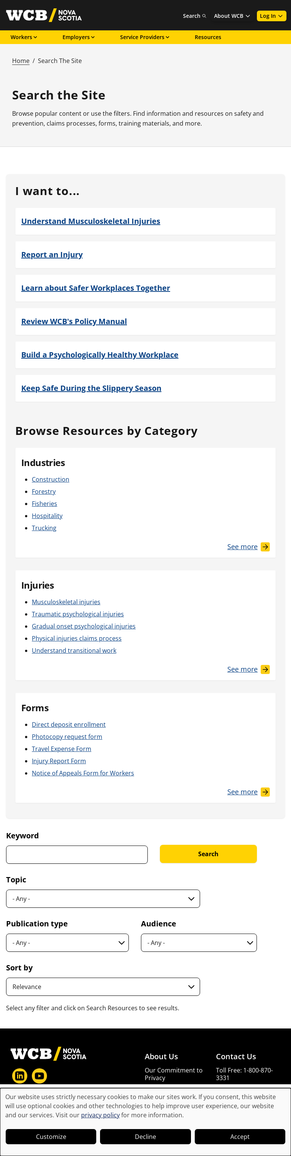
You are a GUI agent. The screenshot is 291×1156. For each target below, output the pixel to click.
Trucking (44, 528)
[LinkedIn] (19, 1076)
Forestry (44, 491)
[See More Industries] (248, 547)
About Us (161, 1056)
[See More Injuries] (248, 669)
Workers (24, 37)
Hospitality (47, 516)
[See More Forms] (248, 792)
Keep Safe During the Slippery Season (91, 388)
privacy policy (100, 1115)
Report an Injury (52, 254)
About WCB (232, 15)
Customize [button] (51, 1136)
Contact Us (236, 1056)
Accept (240, 1136)
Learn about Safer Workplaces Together (95, 288)
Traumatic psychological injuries (78, 614)
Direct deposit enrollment (69, 724)
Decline (145, 1136)
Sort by (19, 967)
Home (21, 61)
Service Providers (145, 37)
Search (195, 15)
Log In (271, 15)
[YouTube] (39, 1076)
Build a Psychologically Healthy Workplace (99, 355)
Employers (79, 37)
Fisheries (44, 503)
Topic (16, 879)
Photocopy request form (67, 736)
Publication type (37, 923)
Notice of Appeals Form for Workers (83, 773)
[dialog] (145, 1122)
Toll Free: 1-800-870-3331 (244, 1074)
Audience (158, 923)
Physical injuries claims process (77, 638)
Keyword (22, 835)
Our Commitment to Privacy (174, 1074)
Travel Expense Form (61, 749)
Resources (208, 37)
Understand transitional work (74, 650)
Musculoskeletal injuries (66, 602)
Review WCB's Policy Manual (74, 321)
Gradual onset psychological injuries (84, 626)
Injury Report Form (59, 761)
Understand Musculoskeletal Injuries (90, 221)
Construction (50, 479)
